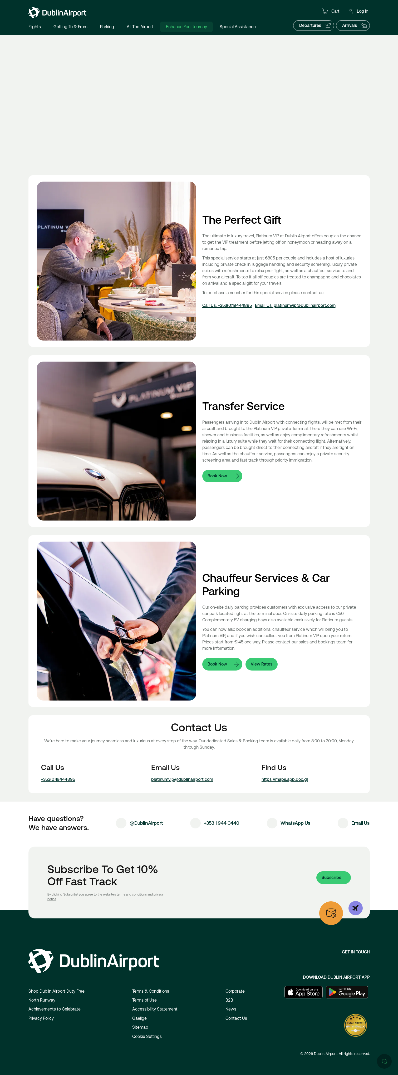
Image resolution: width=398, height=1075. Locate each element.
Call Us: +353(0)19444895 (227, 305)
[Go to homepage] (57, 12)
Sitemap (140, 1027)
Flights (34, 26)
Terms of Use (144, 1000)
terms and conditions (132, 894)
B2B (229, 1000)
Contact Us (236, 1018)
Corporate (235, 991)
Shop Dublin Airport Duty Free (56, 991)
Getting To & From (70, 26)
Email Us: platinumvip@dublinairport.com (295, 305)
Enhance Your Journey (186, 26)
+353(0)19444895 (58, 779)
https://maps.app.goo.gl (285, 779)
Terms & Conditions (150, 991)
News (230, 1009)
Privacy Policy (41, 1018)
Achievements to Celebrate (54, 1009)
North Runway (41, 1000)
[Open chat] (384, 847)
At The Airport (140, 26)
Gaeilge (139, 1018)
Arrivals (354, 25)
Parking (107, 26)
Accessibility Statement (155, 1009)
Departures (315, 25)
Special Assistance (238, 26)
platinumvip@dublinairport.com (182, 779)
